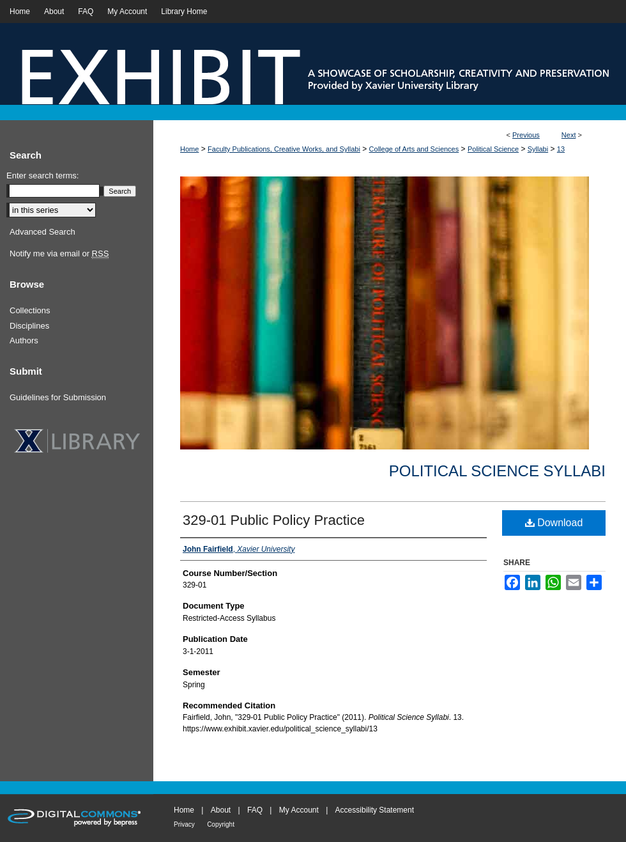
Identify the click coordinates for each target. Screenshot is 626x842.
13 (561, 149)
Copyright (220, 824)
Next (568, 135)
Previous (526, 135)
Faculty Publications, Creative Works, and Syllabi (284, 149)
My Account (299, 810)
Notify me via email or (59, 254)
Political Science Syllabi (497, 470)
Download (554, 522)
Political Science (493, 149)
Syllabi (538, 149)
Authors (24, 340)
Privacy (184, 824)
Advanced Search (42, 232)
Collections (30, 310)
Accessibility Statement (374, 810)
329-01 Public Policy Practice (274, 520)
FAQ (255, 810)
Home (189, 149)
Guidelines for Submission (58, 397)
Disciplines (29, 326)
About (221, 810)
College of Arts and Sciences (414, 149)
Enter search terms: (42, 175)
